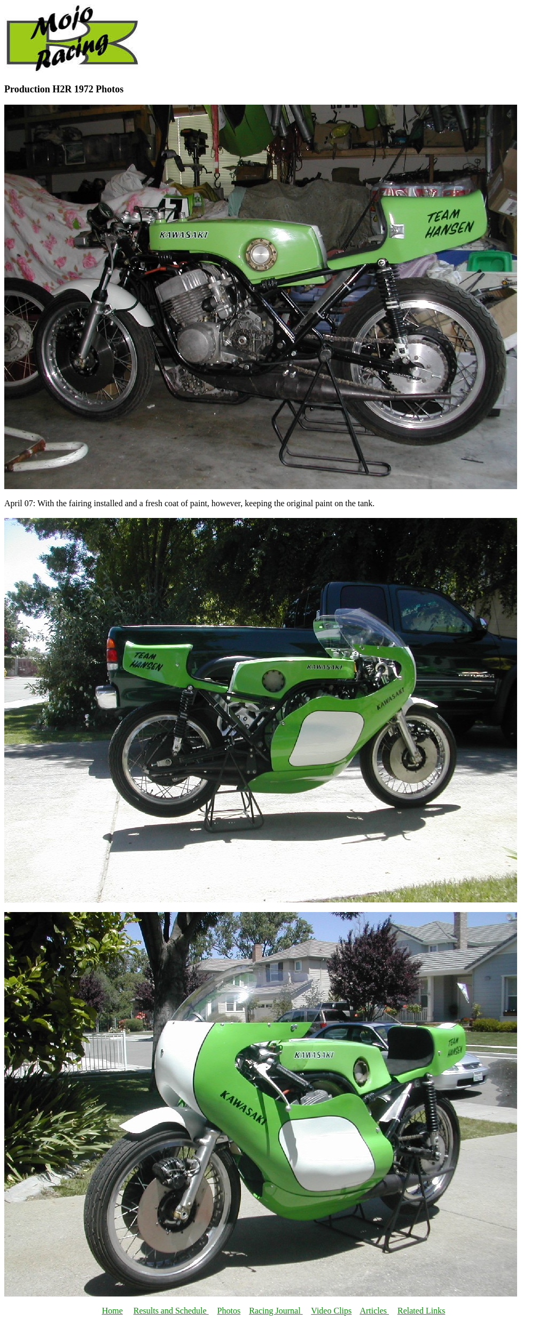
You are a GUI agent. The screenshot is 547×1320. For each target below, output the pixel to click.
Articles (374, 1310)
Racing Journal (275, 1310)
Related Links (421, 1310)
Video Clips (331, 1310)
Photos (229, 1310)
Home (112, 1310)
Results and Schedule (171, 1310)
